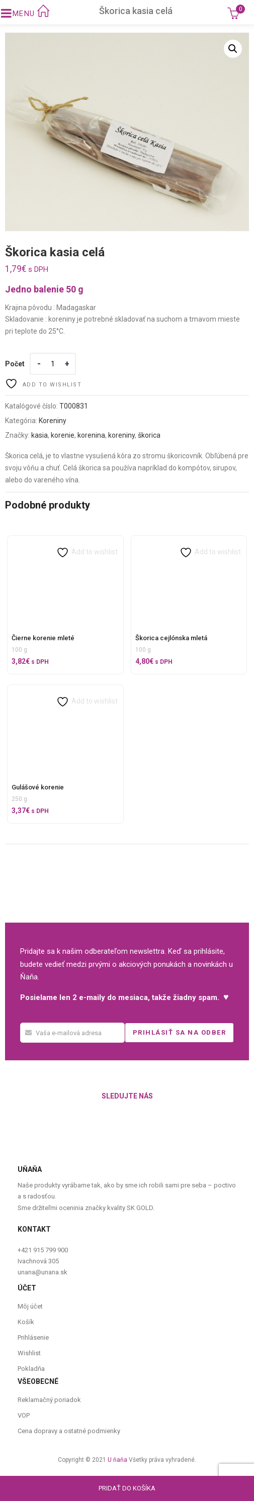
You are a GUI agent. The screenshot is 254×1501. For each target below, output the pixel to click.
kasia (39, 435)
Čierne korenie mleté (43, 638)
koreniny (121, 435)
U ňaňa (117, 1459)
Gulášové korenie (38, 787)
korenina (91, 435)
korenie (62, 435)
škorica (149, 435)
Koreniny (52, 421)
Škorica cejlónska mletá (171, 638)
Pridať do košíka (127, 1488)
